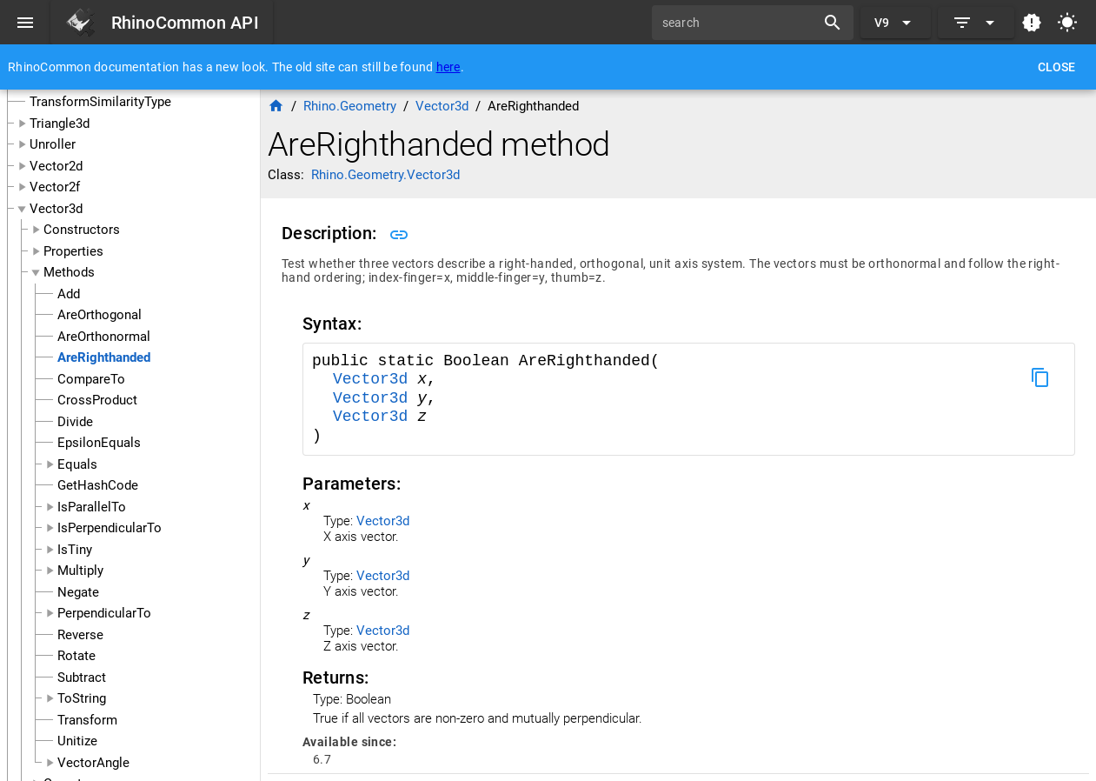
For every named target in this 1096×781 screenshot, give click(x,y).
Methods (69, 272)
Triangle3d (60, 123)
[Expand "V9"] (895, 22)
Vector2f (55, 187)
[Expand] (976, 22)
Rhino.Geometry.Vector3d (385, 175)
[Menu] (25, 22)
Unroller (53, 144)
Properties (73, 251)
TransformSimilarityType (100, 102)
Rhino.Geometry (349, 106)
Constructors (81, 229)
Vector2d (56, 166)
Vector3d (56, 209)
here (448, 67)
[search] (739, 22)
